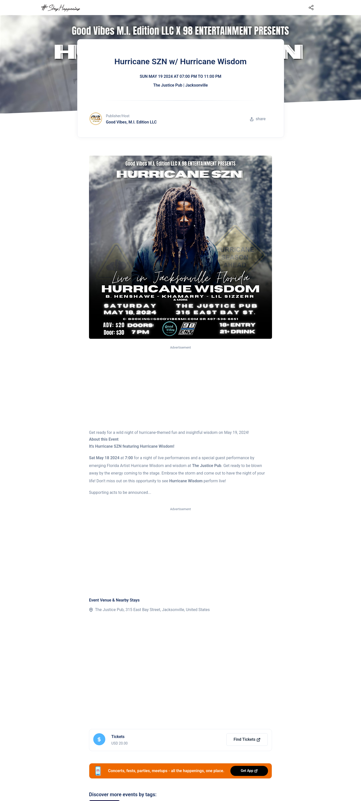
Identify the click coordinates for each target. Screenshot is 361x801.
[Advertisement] (180, 388)
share (258, 118)
